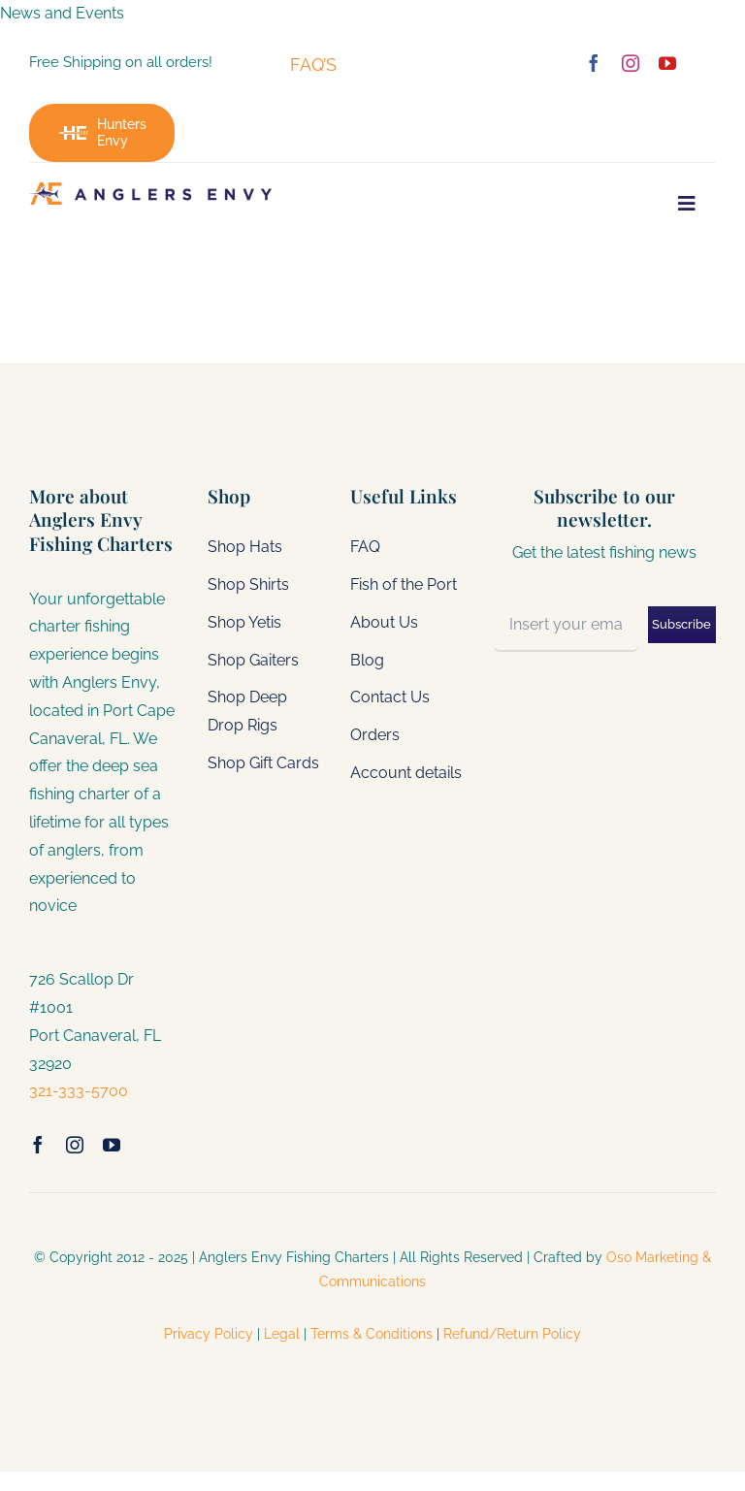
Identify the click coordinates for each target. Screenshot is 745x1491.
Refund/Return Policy (512, 1334)
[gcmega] (150, 189)
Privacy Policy (210, 1334)
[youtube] (667, 63)
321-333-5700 (78, 1091)
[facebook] (593, 63)
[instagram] (630, 63)
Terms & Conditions (371, 1334)
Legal (282, 1334)
